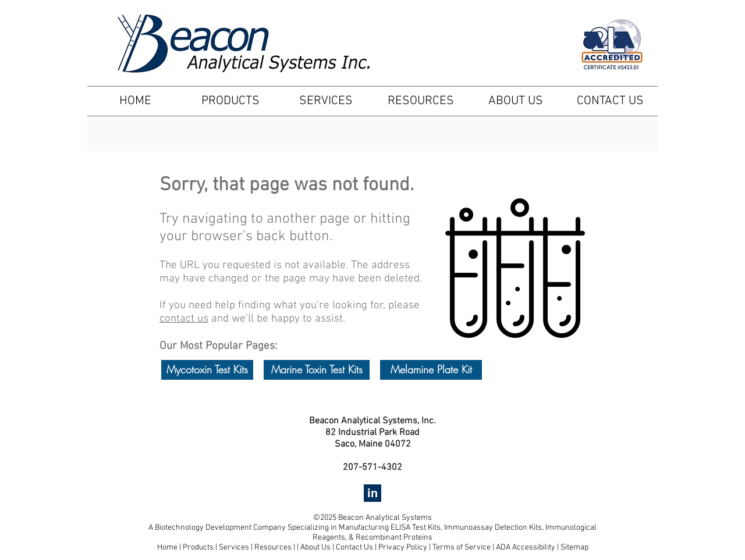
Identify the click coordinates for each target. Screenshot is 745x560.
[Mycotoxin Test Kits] (207, 369)
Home (167, 547)
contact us (183, 319)
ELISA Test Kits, (417, 528)
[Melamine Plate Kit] (431, 369)
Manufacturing (365, 528)
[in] (372, 493)
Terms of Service (461, 547)
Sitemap (574, 547)
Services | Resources (256, 547)
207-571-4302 (372, 467)
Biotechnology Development (203, 528)
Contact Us (355, 547)
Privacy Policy (402, 547)
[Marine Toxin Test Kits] (316, 369)
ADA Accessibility (525, 547)
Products (198, 547)
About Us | (318, 547)
